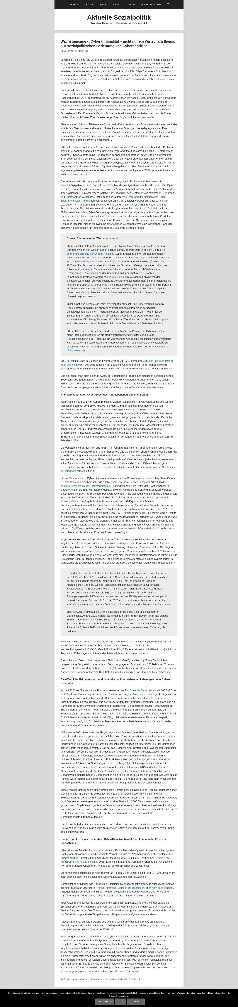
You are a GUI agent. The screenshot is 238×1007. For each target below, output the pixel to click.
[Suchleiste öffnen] (168, 4)
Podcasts (88, 4)
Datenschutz (136, 1001)
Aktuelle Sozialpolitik (119, 17)
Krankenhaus (97, 979)
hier (107, 573)
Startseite (73, 4)
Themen (130, 4)
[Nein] (234, 998)
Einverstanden (104, 1001)
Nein (121, 1001)
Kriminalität (110, 979)
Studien (116, 4)
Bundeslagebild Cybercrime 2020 (96, 261)
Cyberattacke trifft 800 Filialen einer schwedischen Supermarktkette (99, 105)
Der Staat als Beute (136, 690)
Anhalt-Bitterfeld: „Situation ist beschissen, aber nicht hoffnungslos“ (135, 887)
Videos (102, 4)
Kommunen (84, 979)
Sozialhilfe (122, 979)
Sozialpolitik (134, 979)
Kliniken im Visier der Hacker (142, 547)
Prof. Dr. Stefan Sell (151, 4)
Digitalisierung (71, 979)
